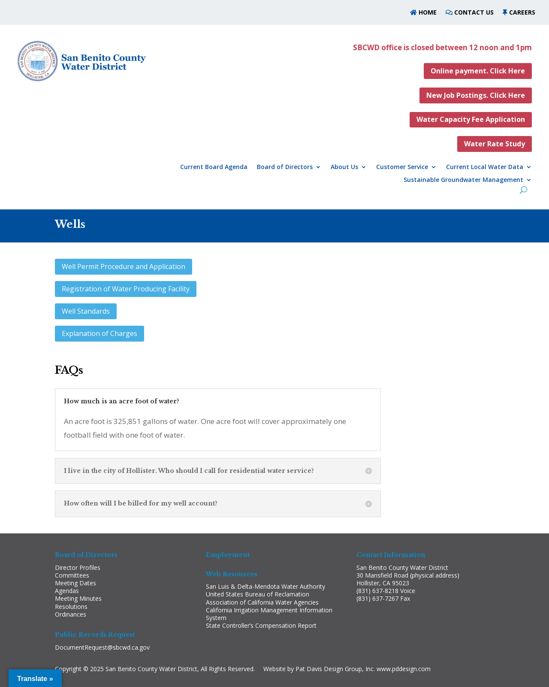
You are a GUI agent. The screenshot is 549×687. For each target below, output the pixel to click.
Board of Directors (285, 167)
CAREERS (522, 12)
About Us (344, 167)
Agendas (67, 591)
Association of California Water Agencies (262, 602)
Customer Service (402, 167)
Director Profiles (77, 567)
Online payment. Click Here (478, 71)
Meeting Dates (75, 583)
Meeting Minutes (78, 598)
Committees (72, 575)
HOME (427, 12)
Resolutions (71, 606)
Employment (228, 555)
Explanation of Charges (99, 333)
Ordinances (70, 614)
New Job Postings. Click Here (475, 95)
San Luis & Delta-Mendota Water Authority (265, 586)
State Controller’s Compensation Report (261, 625)
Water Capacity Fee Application (470, 119)
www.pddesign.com (404, 669)
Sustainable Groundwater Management (463, 180)
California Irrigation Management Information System (269, 614)
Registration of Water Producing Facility (126, 289)
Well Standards (86, 311)
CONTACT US (474, 12)
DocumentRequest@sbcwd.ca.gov (102, 647)
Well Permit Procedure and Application (123, 266)
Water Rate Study (494, 143)
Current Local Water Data (484, 167)
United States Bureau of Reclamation (257, 594)
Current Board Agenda (213, 167)
